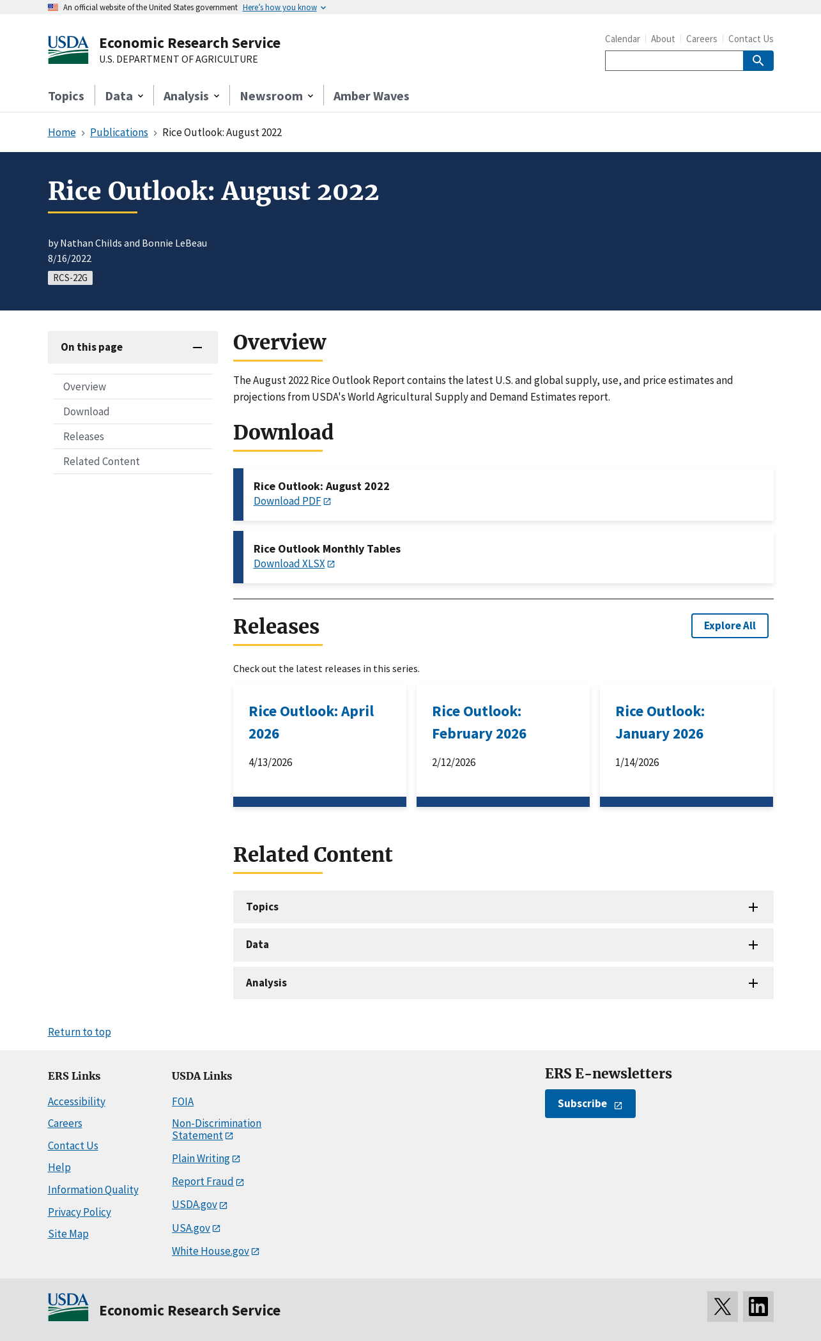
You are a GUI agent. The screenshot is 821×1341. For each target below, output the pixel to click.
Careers (701, 38)
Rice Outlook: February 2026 (479, 721)
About (663, 38)
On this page (92, 347)
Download (86, 411)
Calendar (622, 38)
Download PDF (287, 501)
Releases (83, 436)
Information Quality (93, 1190)
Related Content (101, 461)
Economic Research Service (189, 42)
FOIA (183, 1101)
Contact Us (751, 38)
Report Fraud (203, 1181)
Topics (66, 95)
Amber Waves (372, 95)
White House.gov (210, 1251)
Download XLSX (289, 563)
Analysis (266, 983)
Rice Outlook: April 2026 (311, 721)
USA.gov (191, 1228)
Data (257, 944)
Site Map (68, 1234)
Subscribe (582, 1103)
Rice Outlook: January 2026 (660, 721)
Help (59, 1167)
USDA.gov (194, 1204)
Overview (84, 386)
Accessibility (76, 1101)
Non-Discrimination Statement (216, 1129)
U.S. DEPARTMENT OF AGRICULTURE (178, 59)
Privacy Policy (79, 1212)
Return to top (79, 1032)
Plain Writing (201, 1158)
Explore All (730, 625)
